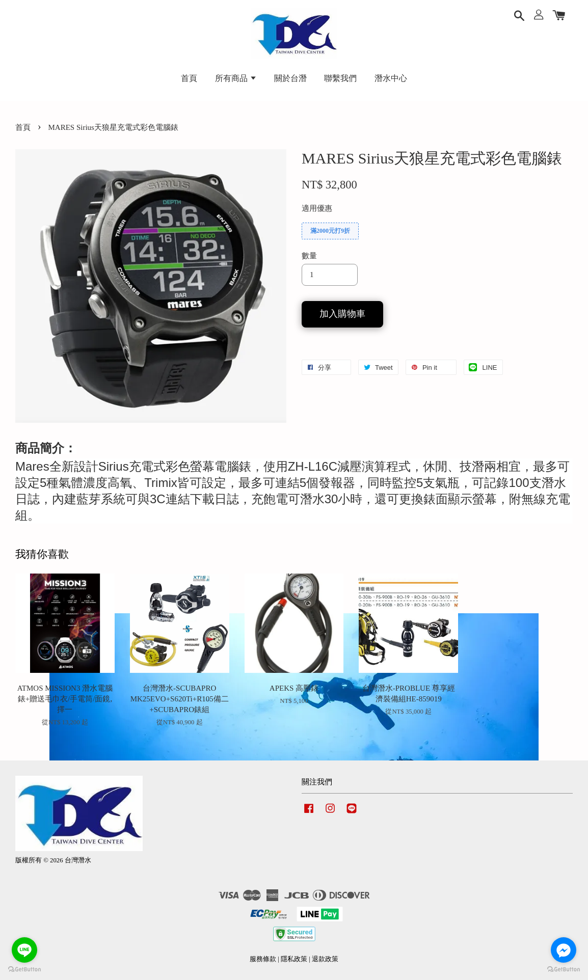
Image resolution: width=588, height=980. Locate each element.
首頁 (189, 78)
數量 (309, 256)
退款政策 (325, 959)
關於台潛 (290, 78)
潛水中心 (391, 78)
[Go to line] (24, 950)
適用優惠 (317, 208)
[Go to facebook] (563, 950)
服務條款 (263, 959)
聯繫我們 (340, 78)
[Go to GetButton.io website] (24, 969)
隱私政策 (294, 959)
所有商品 (236, 78)
